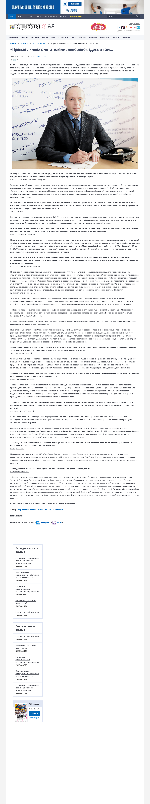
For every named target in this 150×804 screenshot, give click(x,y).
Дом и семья (93, 37)
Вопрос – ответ (105, 37)
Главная (13, 43)
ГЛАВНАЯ (12, 16)
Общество (24, 37)
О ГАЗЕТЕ (31, 16)
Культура (45, 37)
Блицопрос (126, 37)
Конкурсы (116, 37)
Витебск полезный (76, 16)
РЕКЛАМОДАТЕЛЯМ (51, 16)
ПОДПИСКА (21, 16)
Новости (24, 43)
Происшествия (63, 37)
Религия (73, 37)
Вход (130, 24)
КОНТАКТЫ (63, 16)
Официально (13, 37)
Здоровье (82, 37)
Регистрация (136, 24)
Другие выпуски (34, 717)
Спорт (53, 37)
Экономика (35, 37)
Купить (35, 713)
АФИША (39, 16)
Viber (57, 522)
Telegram (43, 522)
